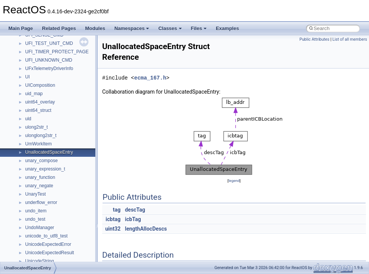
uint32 (112, 229)
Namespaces (131, 28)
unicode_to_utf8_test (46, 236)
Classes (169, 28)
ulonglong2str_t (40, 135)
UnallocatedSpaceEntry (49, 152)
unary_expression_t (45, 169)
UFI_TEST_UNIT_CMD (49, 43)
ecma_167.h (150, 77)
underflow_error (41, 202)
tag (116, 210)
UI (27, 77)
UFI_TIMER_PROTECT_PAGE (56, 51)
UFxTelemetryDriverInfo (49, 68)
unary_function (40, 177)
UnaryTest (35, 194)
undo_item (36, 210)
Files (199, 28)
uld (28, 118)
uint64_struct (38, 110)
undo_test (35, 219)
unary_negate (39, 185)
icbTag (133, 219)
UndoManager (39, 227)
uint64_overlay (40, 102)
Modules (95, 28)
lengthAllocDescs (146, 229)
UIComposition (40, 85)
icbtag (113, 219)
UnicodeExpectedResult (49, 252)
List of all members (349, 39)
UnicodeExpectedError (48, 244)
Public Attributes (314, 39)
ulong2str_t (36, 127)
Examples (227, 28)
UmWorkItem (38, 144)
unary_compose (41, 160)
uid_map (34, 93)
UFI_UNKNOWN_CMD (48, 60)
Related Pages (59, 28)
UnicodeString (39, 261)
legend (233, 180)
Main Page (20, 28)
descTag (135, 210)
